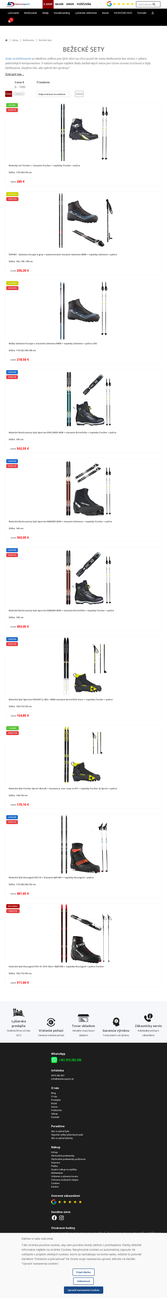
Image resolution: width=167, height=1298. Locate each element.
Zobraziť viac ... (14, 74)
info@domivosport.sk (62, 1078)
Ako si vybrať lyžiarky (62, 1138)
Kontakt (141, 12)
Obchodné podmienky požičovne (68, 1159)
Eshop (15, 40)
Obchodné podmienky (62, 1155)
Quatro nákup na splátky (64, 1169)
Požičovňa (56, 1110)
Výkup (54, 1113)
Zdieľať (79, 93)
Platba (54, 1166)
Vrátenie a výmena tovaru (64, 1176)
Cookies (55, 1183)
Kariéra (55, 1186)
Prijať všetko (83, 1272)
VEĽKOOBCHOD (123, 12)
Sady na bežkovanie (18, 58)
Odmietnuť (83, 1281)
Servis (54, 1106)
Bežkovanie (28, 40)
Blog (53, 1093)
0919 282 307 (57, 1075)
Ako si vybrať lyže (60, 1131)
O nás (54, 1096)
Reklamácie (57, 1172)
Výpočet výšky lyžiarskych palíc (67, 1134)
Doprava (55, 1162)
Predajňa (56, 1099)
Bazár (54, 1103)
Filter (8, 94)
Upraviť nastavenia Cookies (83, 1290)
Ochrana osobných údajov (65, 1179)
